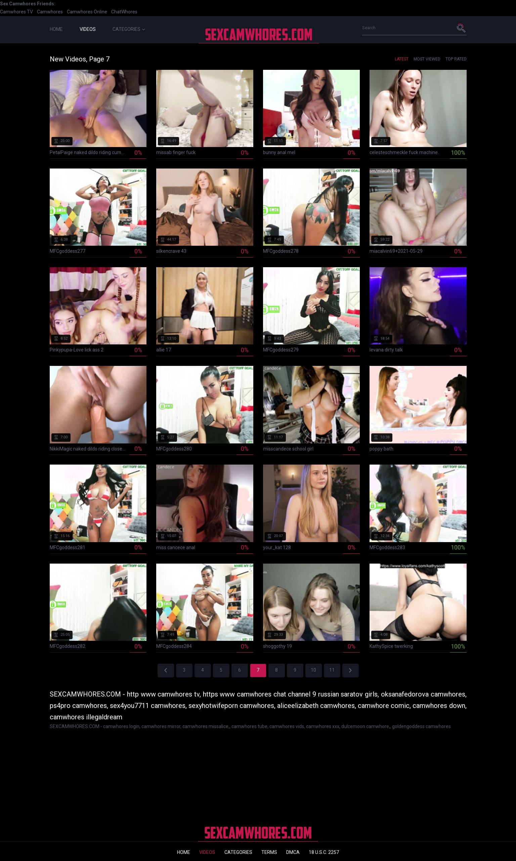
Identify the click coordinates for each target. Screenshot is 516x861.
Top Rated (456, 59)
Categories (129, 29)
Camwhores (50, 11)
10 (313, 670)
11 (332, 670)
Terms (269, 852)
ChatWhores (124, 11)
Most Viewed (427, 59)
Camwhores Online (87, 11)
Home (56, 29)
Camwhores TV (16, 11)
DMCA (293, 852)
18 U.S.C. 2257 (324, 852)
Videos (88, 29)
